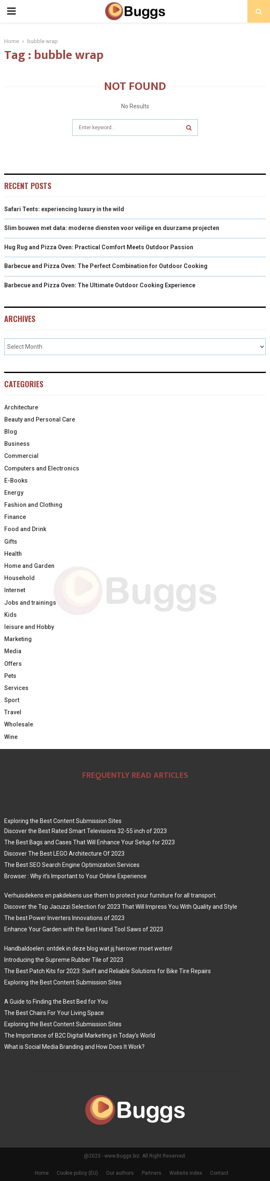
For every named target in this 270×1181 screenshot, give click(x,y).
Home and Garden (29, 565)
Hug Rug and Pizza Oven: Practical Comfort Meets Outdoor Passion (98, 247)
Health (13, 553)
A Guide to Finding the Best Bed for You (56, 1001)
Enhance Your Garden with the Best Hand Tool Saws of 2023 (83, 929)
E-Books (16, 480)
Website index (185, 1173)
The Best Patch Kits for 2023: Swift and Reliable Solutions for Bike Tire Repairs (107, 971)
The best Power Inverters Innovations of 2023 (64, 918)
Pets (10, 675)
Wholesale (18, 724)
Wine (11, 737)
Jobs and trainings (30, 602)
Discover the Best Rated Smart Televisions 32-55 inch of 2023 (85, 831)
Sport (11, 700)
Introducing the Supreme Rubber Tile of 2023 (63, 959)
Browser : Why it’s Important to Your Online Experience (75, 876)
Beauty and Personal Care (39, 419)
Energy (13, 492)
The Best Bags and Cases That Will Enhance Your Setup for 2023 (89, 842)
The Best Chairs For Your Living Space (54, 1013)
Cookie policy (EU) (77, 1173)
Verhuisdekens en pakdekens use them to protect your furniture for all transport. (110, 895)
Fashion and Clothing (33, 504)
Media (12, 651)
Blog (10, 431)
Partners (151, 1173)
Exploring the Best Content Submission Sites (63, 821)
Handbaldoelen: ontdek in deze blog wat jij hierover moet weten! (88, 948)
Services (16, 688)
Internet (14, 590)
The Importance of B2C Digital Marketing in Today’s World (79, 1035)
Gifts (10, 541)
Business (17, 443)
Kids (10, 614)
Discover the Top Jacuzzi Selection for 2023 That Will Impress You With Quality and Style (120, 906)
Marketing (18, 639)
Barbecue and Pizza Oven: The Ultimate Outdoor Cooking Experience (99, 285)
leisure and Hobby (29, 627)
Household (19, 578)
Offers (13, 663)
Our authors (120, 1173)
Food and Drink (25, 529)
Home (42, 1173)
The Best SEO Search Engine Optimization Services (72, 864)
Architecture (21, 407)
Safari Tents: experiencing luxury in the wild (64, 209)
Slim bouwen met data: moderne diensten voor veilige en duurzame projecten (111, 228)
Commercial (21, 455)
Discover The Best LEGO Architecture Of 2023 (64, 853)
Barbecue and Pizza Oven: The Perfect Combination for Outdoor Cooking (106, 266)
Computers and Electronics (41, 468)
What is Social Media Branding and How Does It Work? (74, 1046)
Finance (15, 517)
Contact (219, 1173)
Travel (12, 712)
